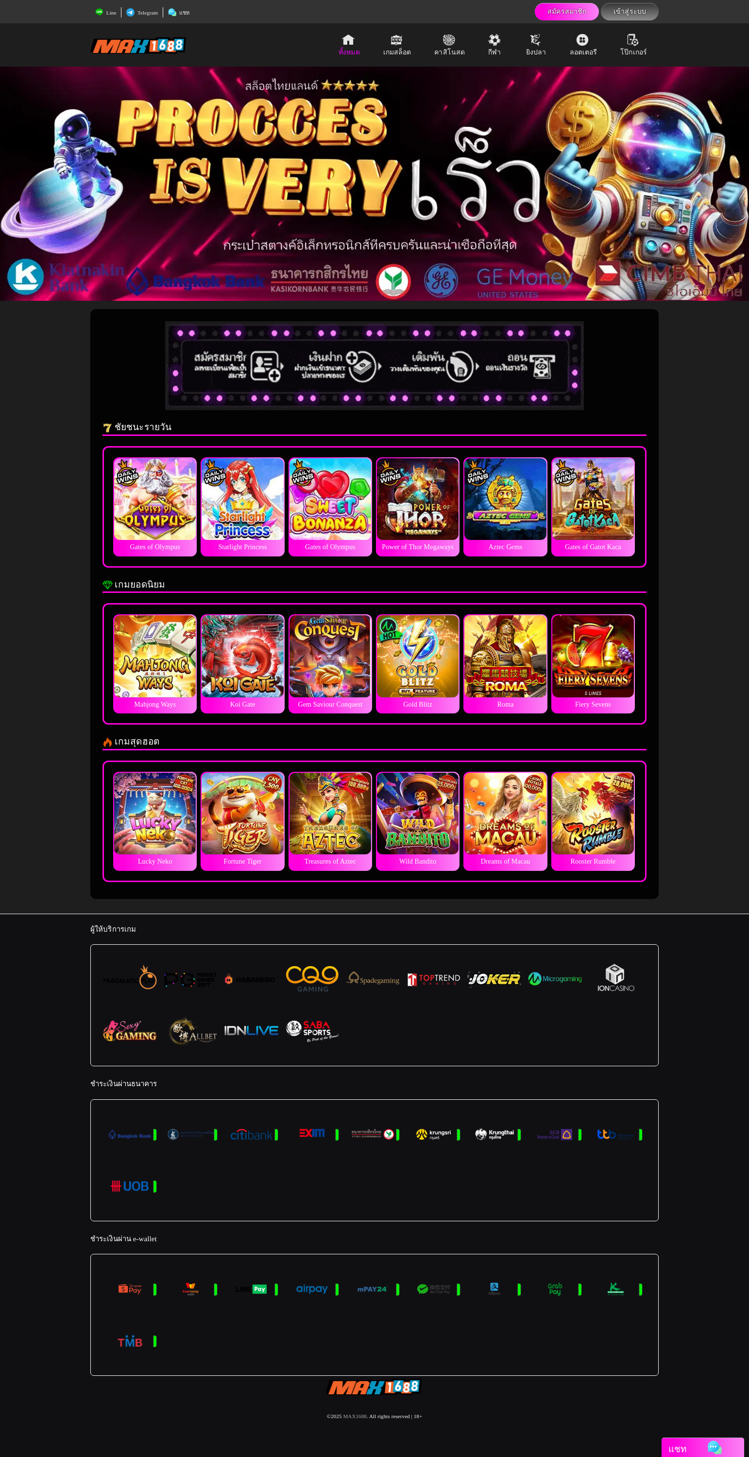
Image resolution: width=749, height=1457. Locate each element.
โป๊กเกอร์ (633, 45)
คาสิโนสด (449, 45)
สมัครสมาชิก (566, 11)
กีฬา (495, 45)
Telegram (142, 13)
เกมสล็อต (397, 45)
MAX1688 (354, 1416)
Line (105, 13)
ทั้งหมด (349, 45)
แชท (178, 13)
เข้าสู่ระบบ (629, 11)
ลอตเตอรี (583, 45)
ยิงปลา (536, 45)
